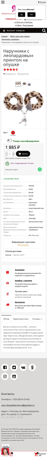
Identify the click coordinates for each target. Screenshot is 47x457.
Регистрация (28, 25)
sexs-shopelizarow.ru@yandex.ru (17, 405)
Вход (19, 25)
